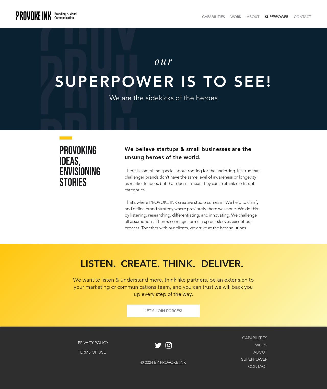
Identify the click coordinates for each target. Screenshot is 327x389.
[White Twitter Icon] (158, 345)
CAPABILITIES (254, 337)
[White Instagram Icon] (168, 345)
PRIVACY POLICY (93, 342)
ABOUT (260, 352)
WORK (261, 345)
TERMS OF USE (92, 352)
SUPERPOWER (254, 359)
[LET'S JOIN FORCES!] (163, 311)
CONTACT (257, 366)
